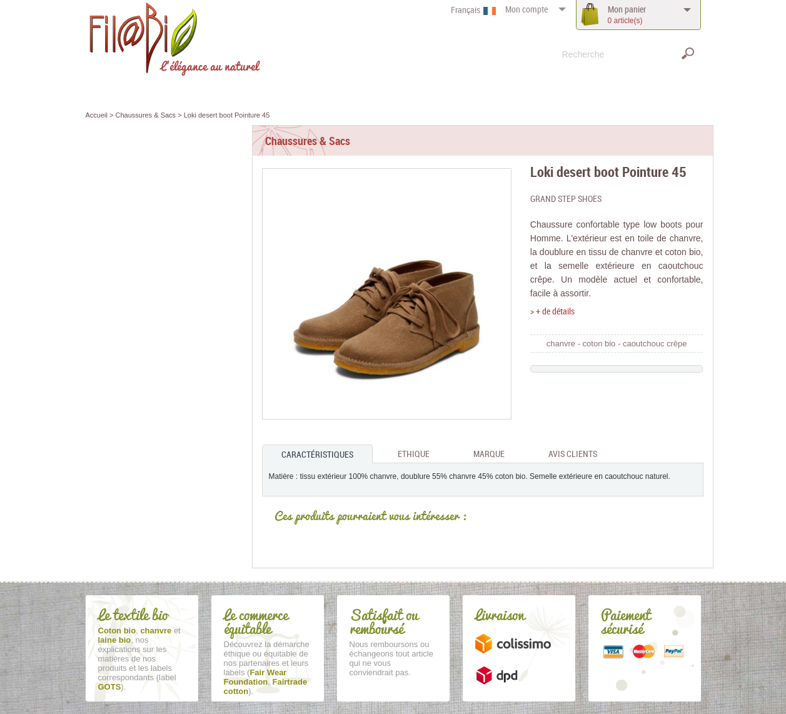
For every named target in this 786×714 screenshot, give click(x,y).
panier (627, 14)
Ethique (414, 454)
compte (526, 9)
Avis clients (572, 454)
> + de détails (552, 311)
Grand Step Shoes (566, 198)
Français (465, 10)
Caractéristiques (317, 454)
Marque (489, 454)
